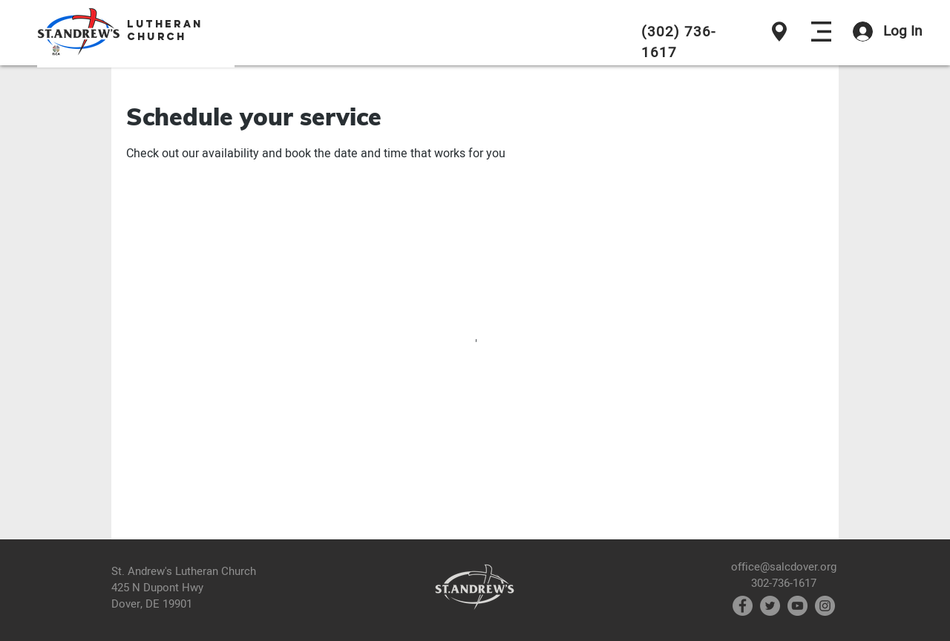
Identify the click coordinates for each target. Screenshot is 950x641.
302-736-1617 (783, 583)
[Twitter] (770, 606)
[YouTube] (797, 606)
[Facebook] (743, 606)
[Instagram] (825, 606)
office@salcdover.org (783, 567)
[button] (821, 32)
